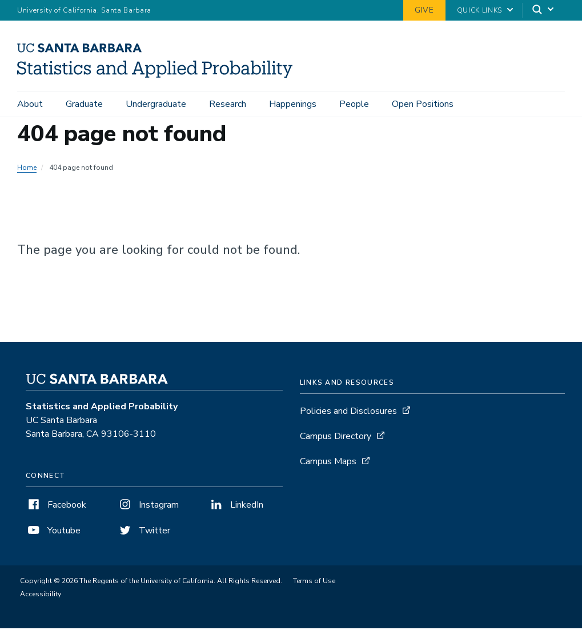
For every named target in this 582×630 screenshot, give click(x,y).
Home (27, 169)
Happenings (292, 104)
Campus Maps (328, 463)
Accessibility (40, 595)
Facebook (56, 506)
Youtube (53, 532)
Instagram (148, 506)
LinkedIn (235, 506)
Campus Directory (335, 438)
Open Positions (422, 104)
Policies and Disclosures (348, 412)
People (354, 104)
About (30, 104)
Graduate (84, 104)
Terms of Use (314, 582)
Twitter (143, 532)
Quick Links (479, 10)
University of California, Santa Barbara (84, 10)
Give (424, 10)
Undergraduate (156, 104)
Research (227, 104)
